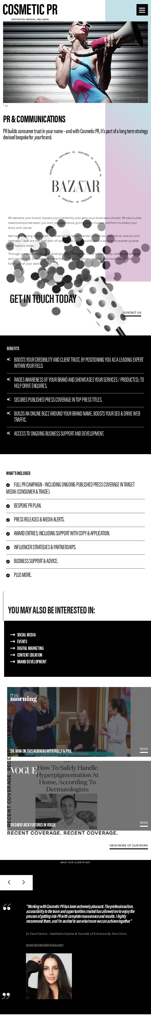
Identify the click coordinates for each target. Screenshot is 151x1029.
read (144, 749)
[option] (75, 82)
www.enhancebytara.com (44, 944)
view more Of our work (129, 845)
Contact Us (132, 312)
